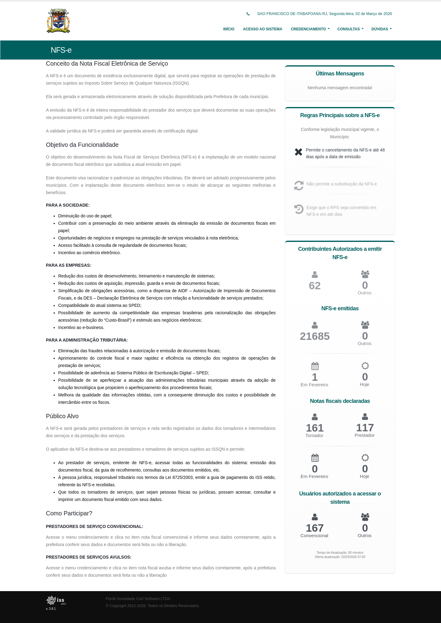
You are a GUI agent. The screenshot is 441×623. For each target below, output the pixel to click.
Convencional (314, 537)
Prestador (365, 437)
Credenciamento (308, 29)
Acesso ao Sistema (262, 29)
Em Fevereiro (314, 387)
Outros (364, 295)
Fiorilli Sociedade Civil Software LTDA (138, 599)
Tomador (314, 437)
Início (229, 29)
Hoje (364, 386)
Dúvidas (379, 29)
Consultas (348, 29)
